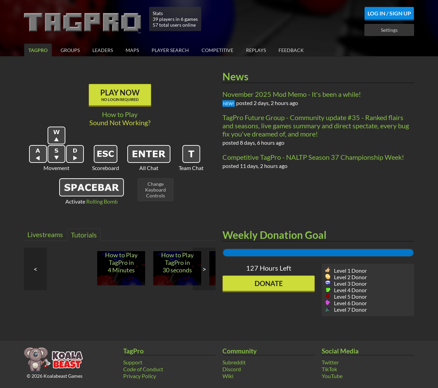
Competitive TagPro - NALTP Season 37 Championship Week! (313, 157)
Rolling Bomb (102, 201)
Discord (231, 369)
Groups (70, 50)
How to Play (120, 114)
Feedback (291, 50)
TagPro (38, 50)
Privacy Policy (139, 376)
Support (132, 362)
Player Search (170, 50)
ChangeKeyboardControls (155, 189)
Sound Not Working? (120, 122)
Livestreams (45, 234)
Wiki (227, 376)
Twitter (330, 362)
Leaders (102, 50)
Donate (269, 283)
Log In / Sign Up (389, 13)
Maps (132, 50)
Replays (256, 50)
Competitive (217, 50)
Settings (389, 30)
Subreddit (234, 362)
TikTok (329, 369)
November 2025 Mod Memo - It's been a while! (291, 94)
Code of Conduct (143, 369)
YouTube (332, 376)
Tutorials (84, 235)
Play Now (120, 95)
